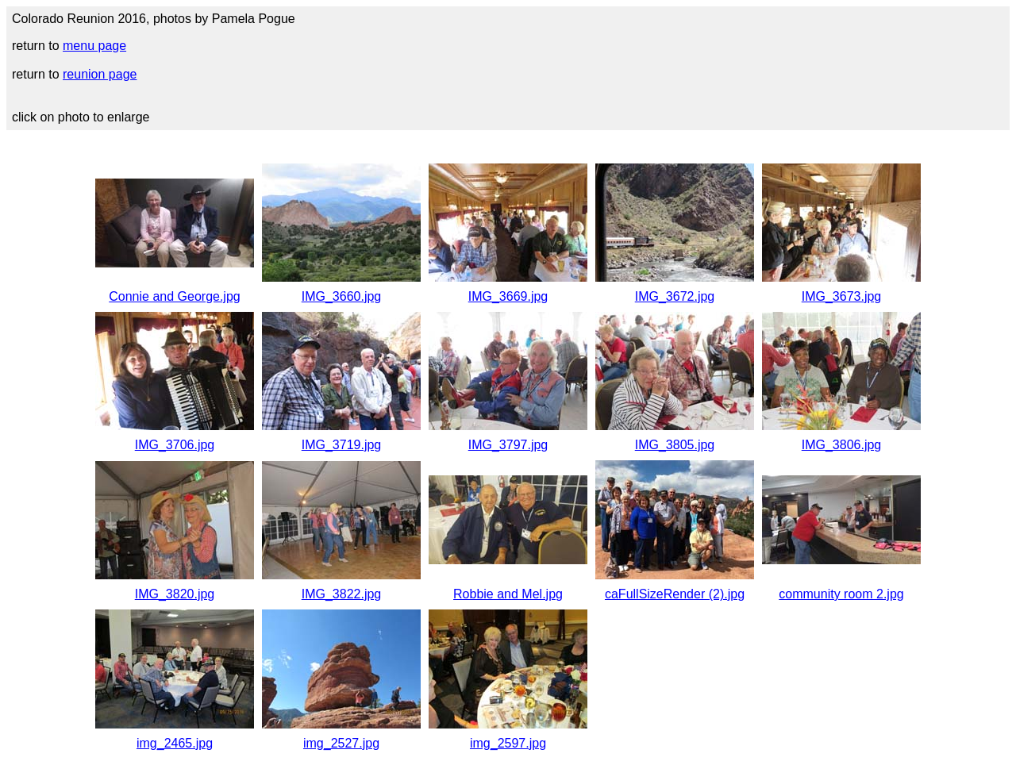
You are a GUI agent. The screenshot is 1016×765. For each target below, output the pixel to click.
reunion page (100, 74)
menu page (94, 45)
